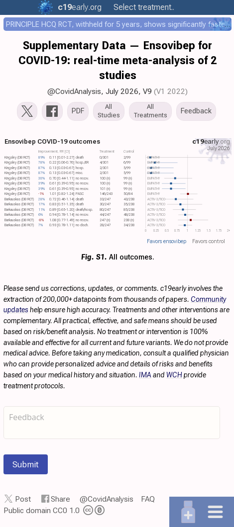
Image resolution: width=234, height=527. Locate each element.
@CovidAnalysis (74, 91)
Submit (25, 464)
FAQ (148, 499)
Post (23, 499)
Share (60, 499)
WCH (174, 375)
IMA (145, 375)
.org (77, 7)
